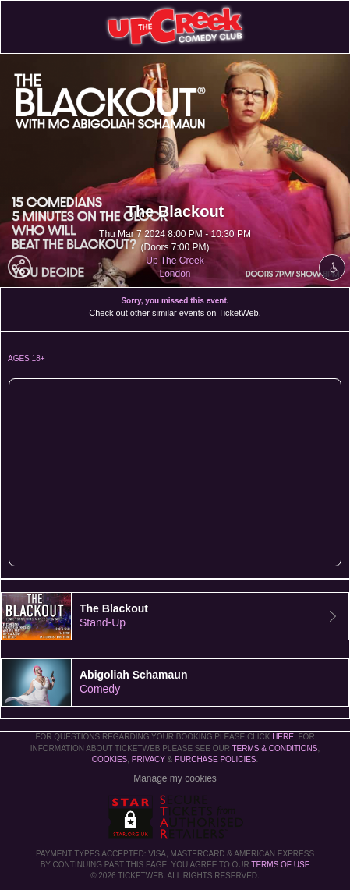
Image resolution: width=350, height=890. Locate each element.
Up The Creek (174, 260)
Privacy (148, 759)
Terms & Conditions (274, 748)
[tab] (175, 616)
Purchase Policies (215, 759)
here (283, 736)
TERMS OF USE (280, 864)
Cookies (110, 759)
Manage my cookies (175, 778)
